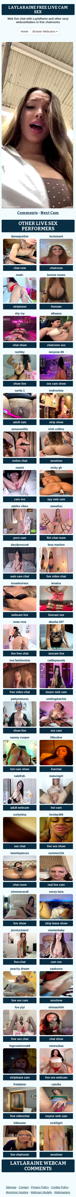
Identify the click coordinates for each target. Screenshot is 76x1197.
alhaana (56, 313)
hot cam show (19, 769)
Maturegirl (56, 776)
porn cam (19, 537)
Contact (24, 1187)
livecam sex (56, 615)
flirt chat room (56, 537)
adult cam (19, 422)
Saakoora (56, 968)
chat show (20, 345)
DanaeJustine (20, 236)
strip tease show (56, 923)
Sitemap (11, 1187)
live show (19, 923)
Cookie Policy (60, 1187)
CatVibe (56, 1084)
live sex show (56, 846)
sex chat (19, 846)
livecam (56, 306)
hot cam (56, 807)
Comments (27, 213)
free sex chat (20, 1039)
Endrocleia (56, 390)
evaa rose (19, 621)
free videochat (19, 1116)
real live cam (56, 884)
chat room (20, 884)
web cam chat (20, 576)
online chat (19, 460)
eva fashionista (20, 660)
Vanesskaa (56, 1045)
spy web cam (56, 499)
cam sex (19, 499)
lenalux (56, 583)
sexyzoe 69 (56, 352)
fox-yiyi (20, 1007)
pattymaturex (20, 699)
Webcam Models (41, 1192)
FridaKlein (19, 1084)
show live (19, 383)
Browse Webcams (45, 31)
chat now (20, 268)
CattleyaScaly (56, 660)
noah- (20, 275)
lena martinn (56, 544)
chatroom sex (56, 345)
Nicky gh (56, 467)
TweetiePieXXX (20, 853)
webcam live (19, 615)
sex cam (56, 730)
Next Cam (50, 213)
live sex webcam (56, 1077)
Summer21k (56, 853)
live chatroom (20, 1154)
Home (24, 31)
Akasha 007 (56, 621)
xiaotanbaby (56, 930)
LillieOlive (56, 737)
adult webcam (19, 807)
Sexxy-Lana (56, 891)
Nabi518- (20, 776)
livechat (56, 769)
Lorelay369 (56, 814)
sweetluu (56, 506)
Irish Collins (56, 429)
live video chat (56, 576)
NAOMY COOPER (20, 737)
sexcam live (56, 653)
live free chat (20, 653)
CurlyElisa (19, 814)
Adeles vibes (19, 506)
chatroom (56, 268)
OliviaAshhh (56, 1007)
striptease (19, 306)
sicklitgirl (56, 1123)
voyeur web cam (56, 1116)
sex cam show (56, 383)
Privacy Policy (40, 1187)
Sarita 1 (20, 390)
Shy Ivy (20, 313)
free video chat (20, 692)
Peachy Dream (19, 968)
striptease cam (20, 1077)
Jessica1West (20, 930)
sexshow (56, 460)
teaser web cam (56, 692)
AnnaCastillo (20, 429)
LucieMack (56, 236)
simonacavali (20, 891)
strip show (56, 422)
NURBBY (20, 352)
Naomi (20, 467)
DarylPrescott (20, 544)
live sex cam (19, 1000)
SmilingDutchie (56, 699)
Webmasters (62, 1192)
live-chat (20, 961)
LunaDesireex (20, 583)
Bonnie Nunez (56, 275)
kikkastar (20, 1123)
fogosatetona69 (19, 1045)
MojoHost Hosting (17, 1192)
